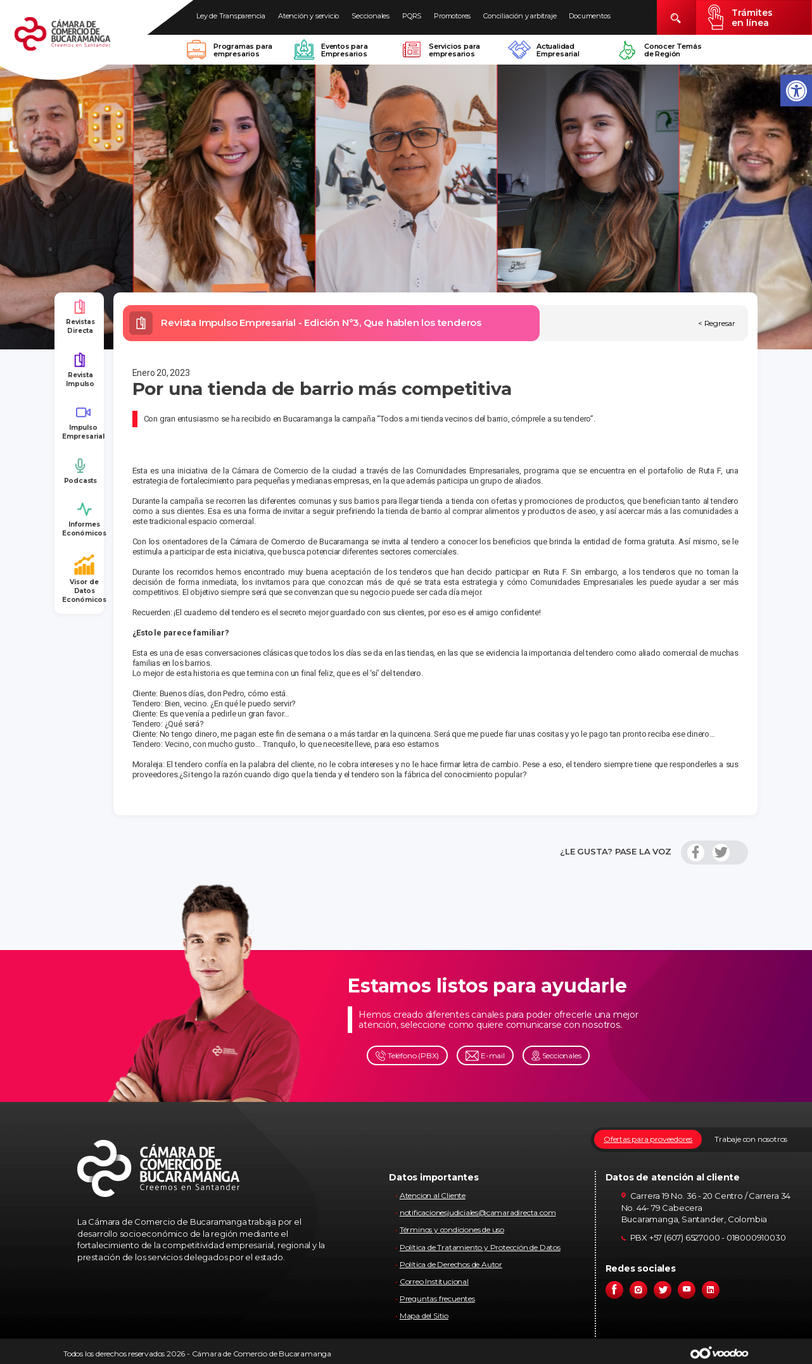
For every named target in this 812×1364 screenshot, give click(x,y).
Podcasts (80, 471)
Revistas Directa (80, 317)
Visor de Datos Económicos (84, 579)
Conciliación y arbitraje (519, 15)
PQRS (411, 15)
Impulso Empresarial (83, 422)
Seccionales (371, 15)
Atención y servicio (308, 15)
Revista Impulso (80, 370)
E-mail (485, 1056)
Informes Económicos (84, 519)
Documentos (589, 15)
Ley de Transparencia (230, 15)
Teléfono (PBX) (407, 1056)
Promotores (452, 15)
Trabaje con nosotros (750, 1139)
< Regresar (716, 323)
